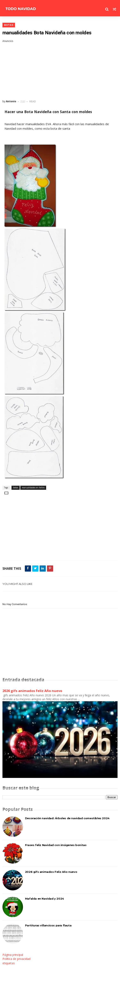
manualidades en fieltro (33, 487)
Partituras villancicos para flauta (48, 925)
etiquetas (8, 963)
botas (8, 25)
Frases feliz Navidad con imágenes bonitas (56, 845)
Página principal (12, 955)
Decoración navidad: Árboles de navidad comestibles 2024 (67, 818)
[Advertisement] (60, 71)
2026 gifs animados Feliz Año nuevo (32, 691)
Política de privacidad (16, 959)
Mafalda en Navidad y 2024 (44, 898)
